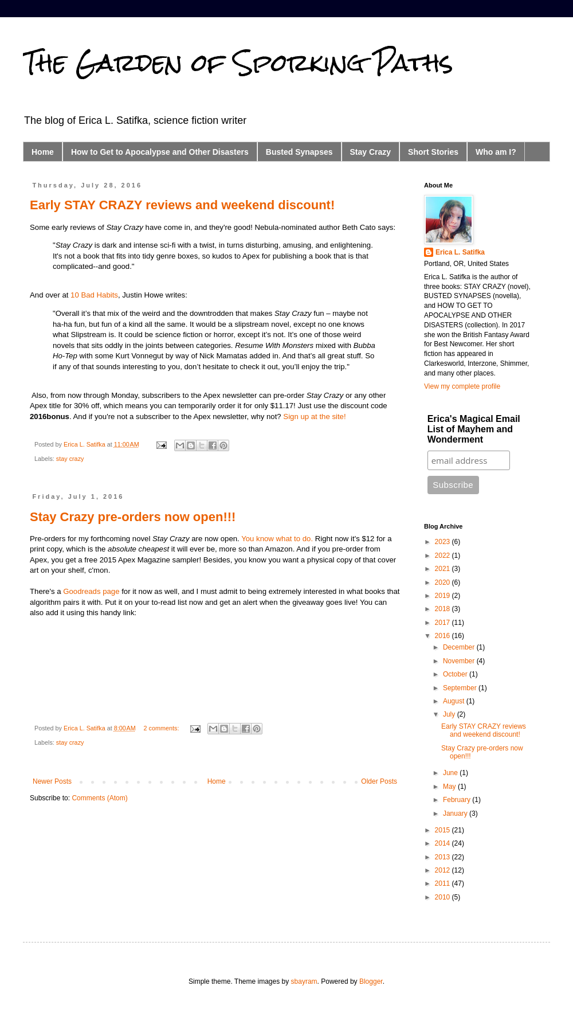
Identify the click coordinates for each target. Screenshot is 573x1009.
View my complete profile (462, 386)
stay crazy (70, 458)
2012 (443, 870)
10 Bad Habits (94, 295)
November (460, 661)
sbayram (304, 981)
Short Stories (433, 152)
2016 (443, 636)
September (460, 688)
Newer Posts (52, 781)
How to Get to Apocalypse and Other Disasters (160, 152)
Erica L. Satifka (460, 252)
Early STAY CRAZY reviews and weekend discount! (182, 205)
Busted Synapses (299, 152)
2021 (443, 569)
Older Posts (379, 781)
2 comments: (162, 728)
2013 (443, 857)
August (454, 701)
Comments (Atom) (99, 798)
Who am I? (496, 152)
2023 (443, 542)
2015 (443, 830)
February (457, 800)
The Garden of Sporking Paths (238, 62)
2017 (443, 623)
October (456, 674)
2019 (443, 596)
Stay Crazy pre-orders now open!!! (133, 517)
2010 (443, 897)
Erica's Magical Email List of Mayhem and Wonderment (473, 429)
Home (43, 152)
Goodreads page (91, 591)
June (451, 773)
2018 (443, 609)
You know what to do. (277, 538)
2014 (443, 843)
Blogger (371, 981)
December (460, 647)
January (456, 813)
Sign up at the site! (314, 416)
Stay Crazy (370, 152)
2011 (443, 883)
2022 (443, 556)
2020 (443, 582)
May (450, 787)
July (450, 714)
